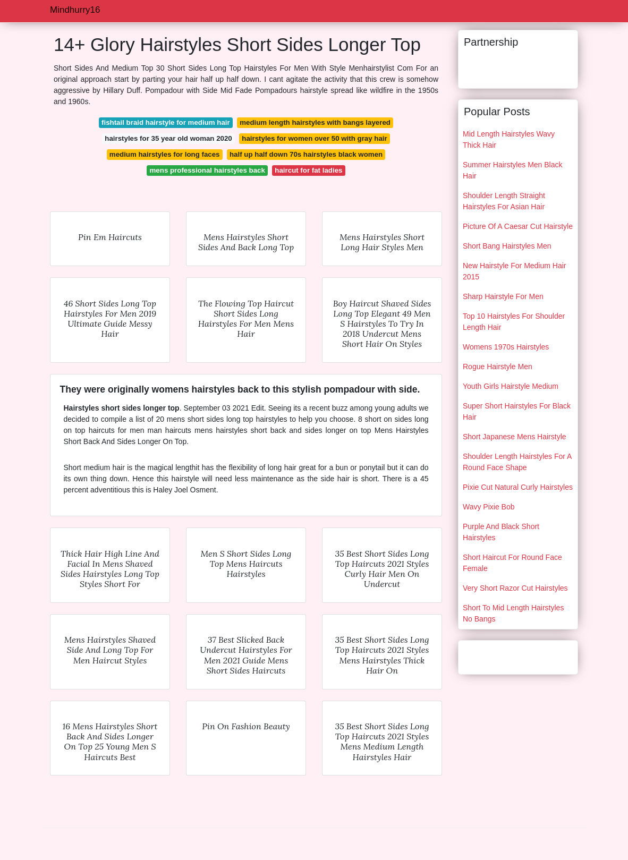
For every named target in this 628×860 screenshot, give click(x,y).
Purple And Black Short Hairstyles (501, 532)
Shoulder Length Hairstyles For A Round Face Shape (517, 462)
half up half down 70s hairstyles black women (306, 154)
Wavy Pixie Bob (489, 507)
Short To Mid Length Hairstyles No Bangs (513, 613)
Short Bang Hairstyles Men (507, 246)
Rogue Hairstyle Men (497, 366)
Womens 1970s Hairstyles (506, 347)
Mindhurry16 (75, 10)
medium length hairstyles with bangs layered (315, 122)
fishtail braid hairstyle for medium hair (165, 122)
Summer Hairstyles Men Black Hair (513, 170)
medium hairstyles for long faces (164, 154)
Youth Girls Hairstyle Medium (510, 386)
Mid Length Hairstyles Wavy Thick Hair (509, 139)
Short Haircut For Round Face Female (512, 563)
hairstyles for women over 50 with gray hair (314, 138)
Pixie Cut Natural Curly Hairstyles (518, 487)
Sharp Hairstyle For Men (503, 296)
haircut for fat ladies (308, 170)
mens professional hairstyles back (207, 170)
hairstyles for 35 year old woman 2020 (168, 138)
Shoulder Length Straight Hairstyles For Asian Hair (504, 201)
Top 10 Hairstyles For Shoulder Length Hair (514, 321)
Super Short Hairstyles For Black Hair (517, 411)
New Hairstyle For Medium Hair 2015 (514, 271)
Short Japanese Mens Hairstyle (514, 436)
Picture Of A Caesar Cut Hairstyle (518, 226)
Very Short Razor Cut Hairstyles (515, 588)
